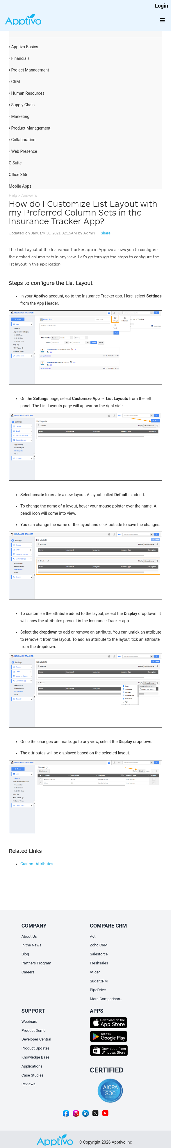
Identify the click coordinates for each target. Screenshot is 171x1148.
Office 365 (18, 174)
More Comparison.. (106, 999)
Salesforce (99, 954)
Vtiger (95, 972)
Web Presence (23, 151)
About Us (29, 936)
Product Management (29, 128)
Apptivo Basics (23, 46)
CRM (14, 81)
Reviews (28, 1084)
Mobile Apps (20, 186)
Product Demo (34, 1030)
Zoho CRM (99, 945)
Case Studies (33, 1075)
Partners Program (36, 963)
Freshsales (99, 963)
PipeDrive (98, 990)
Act (93, 936)
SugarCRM (99, 981)
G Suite (15, 163)
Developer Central (36, 1039)
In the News (31, 945)
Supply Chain (22, 105)
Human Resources (26, 93)
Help (13, 195)
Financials (19, 58)
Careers (28, 972)
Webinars (29, 1021)
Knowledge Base (35, 1057)
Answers (29, 195)
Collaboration (22, 139)
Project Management (29, 70)
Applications (32, 1066)
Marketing (19, 116)
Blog (25, 954)
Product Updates (36, 1048)
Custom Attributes (36, 864)
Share (105, 233)
